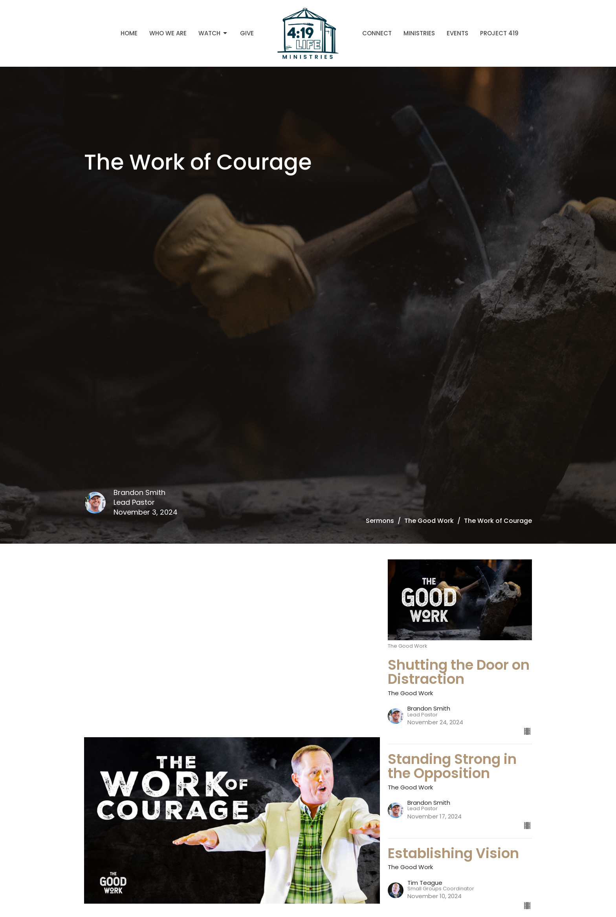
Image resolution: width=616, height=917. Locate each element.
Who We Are (168, 33)
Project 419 (499, 33)
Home (129, 33)
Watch (213, 33)
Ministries (419, 33)
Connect (377, 33)
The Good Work (429, 520)
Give (247, 33)
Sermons (380, 520)
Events (457, 33)
